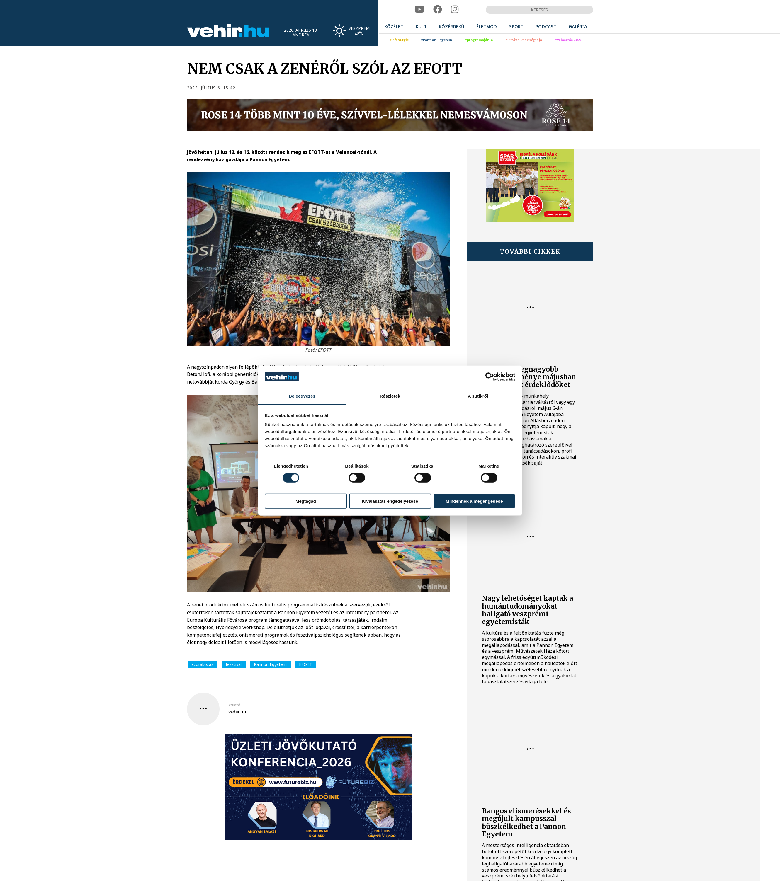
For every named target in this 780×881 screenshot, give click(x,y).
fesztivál (234, 664)
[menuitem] (393, 26)
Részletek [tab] (390, 395)
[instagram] (454, 9)
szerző (234, 705)
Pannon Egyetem (270, 664)
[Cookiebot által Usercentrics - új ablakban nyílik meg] (489, 376)
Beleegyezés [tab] (302, 395)
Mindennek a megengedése (474, 501)
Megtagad (305, 501)
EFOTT (305, 664)
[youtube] (419, 9)
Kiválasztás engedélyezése (390, 501)
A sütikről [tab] (478, 395)
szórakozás (202, 664)
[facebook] (437, 9)
